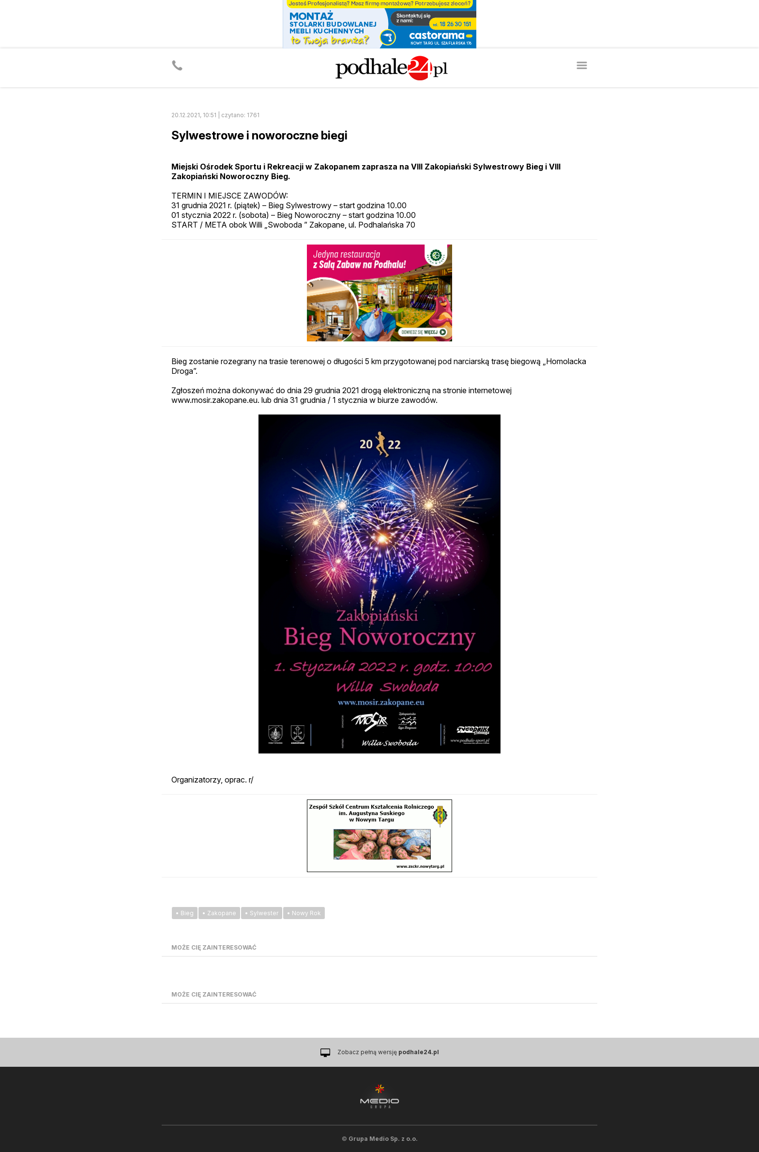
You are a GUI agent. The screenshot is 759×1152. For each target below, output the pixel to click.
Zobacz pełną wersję (388, 1052)
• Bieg (185, 913)
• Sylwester (261, 913)
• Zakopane (219, 913)
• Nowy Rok (304, 913)
